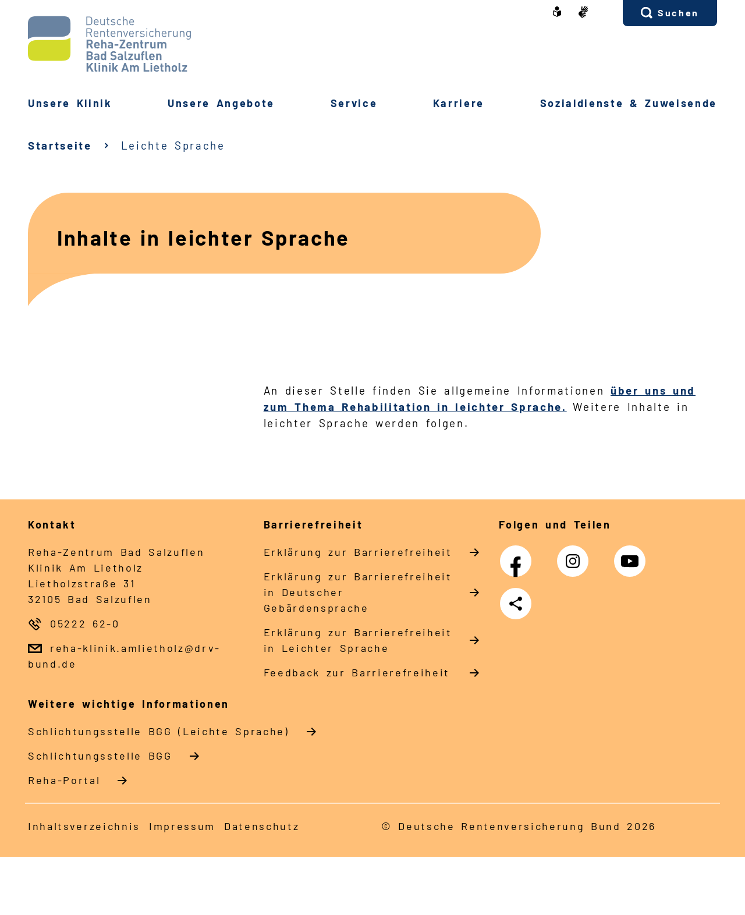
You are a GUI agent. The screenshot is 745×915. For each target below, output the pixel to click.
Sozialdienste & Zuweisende (628, 103)
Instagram (576, 555)
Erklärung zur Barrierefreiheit (358, 551)
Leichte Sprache (173, 145)
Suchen (678, 12)
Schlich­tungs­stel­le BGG (100, 755)
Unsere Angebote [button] (221, 103)
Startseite (60, 145)
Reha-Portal (64, 780)
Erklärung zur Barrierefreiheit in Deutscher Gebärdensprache (358, 592)
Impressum (182, 826)
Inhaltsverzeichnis (84, 826)
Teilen (518, 604)
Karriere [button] (458, 103)
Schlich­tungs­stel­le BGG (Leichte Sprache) (158, 731)
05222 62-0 (85, 623)
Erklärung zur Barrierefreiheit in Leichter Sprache (358, 640)
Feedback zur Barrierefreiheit (357, 672)
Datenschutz (261, 826)
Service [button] (354, 103)
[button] (670, 13)
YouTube (633, 555)
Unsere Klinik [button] (70, 103)
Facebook (519, 555)
